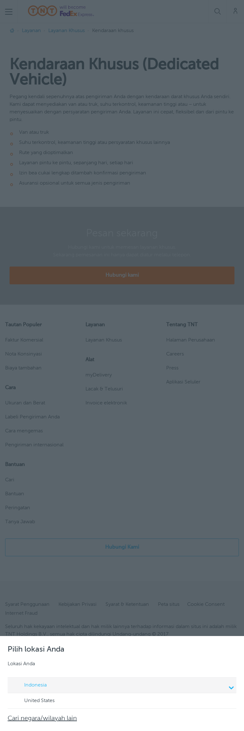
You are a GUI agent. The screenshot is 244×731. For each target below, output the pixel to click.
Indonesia (123, 685)
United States (33, 701)
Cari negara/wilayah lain (42, 718)
